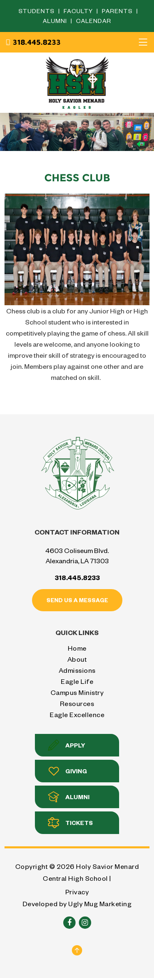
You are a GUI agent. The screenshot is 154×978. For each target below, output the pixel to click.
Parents (118, 11)
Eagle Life (77, 681)
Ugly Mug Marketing (99, 903)
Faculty (79, 11)
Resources (77, 703)
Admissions (77, 670)
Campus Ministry (77, 692)
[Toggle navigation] (143, 42)
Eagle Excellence (77, 714)
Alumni (56, 21)
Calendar (93, 21)
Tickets (70, 822)
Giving (67, 771)
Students (37, 11)
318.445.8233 (33, 42)
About (77, 659)
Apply (66, 745)
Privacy (77, 891)
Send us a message (77, 599)
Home (77, 648)
